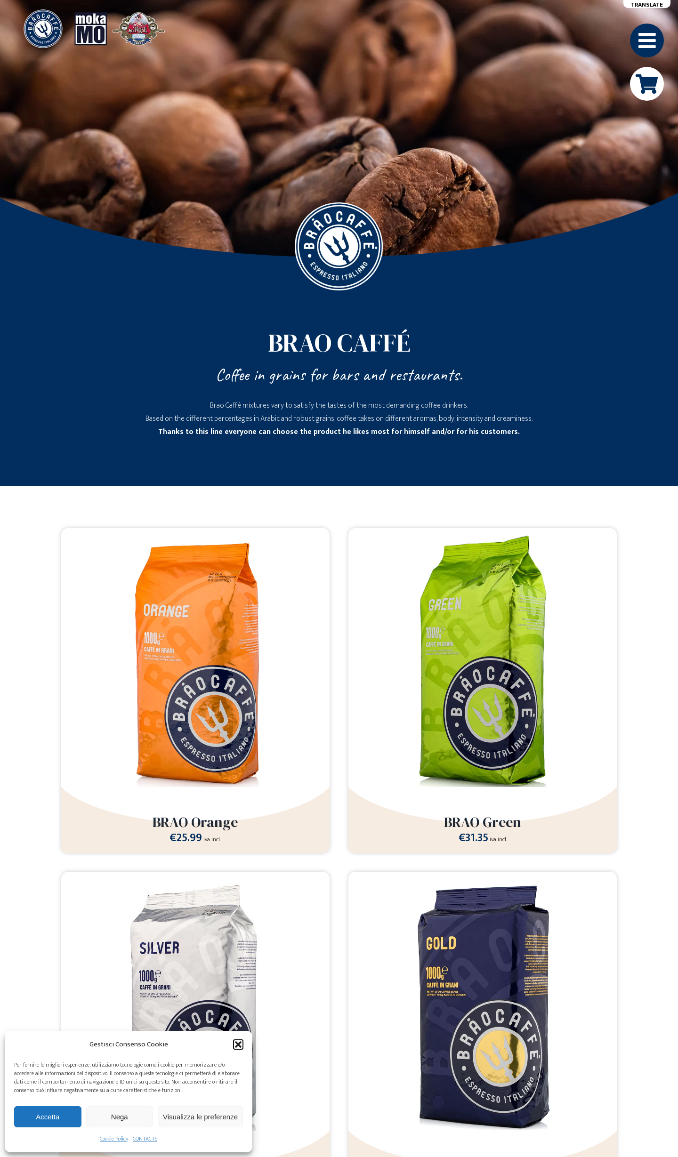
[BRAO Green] (482, 534)
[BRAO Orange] (195, 534)
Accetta (47, 1117)
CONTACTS (145, 1138)
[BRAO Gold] (482, 878)
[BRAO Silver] (195, 878)
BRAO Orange (195, 822)
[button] (238, 1044)
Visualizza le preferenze (200, 1117)
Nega (119, 1117)
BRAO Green (482, 822)
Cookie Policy (114, 1138)
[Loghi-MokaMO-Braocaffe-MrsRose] (94, 13)
